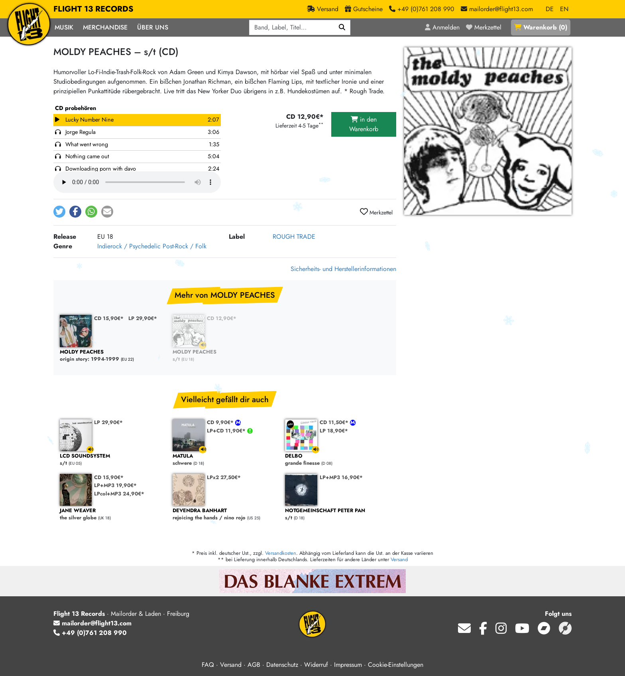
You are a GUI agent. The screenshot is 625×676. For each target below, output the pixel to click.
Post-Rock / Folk (184, 246)
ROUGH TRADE (294, 236)
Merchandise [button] (105, 27)
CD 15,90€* (109, 318)
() (540, 27)
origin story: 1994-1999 (112, 356)
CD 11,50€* (335, 422)
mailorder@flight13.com (92, 623)
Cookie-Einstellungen (395, 664)
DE (550, 9)
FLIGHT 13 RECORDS (93, 9)
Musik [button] (64, 27)
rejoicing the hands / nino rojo (225, 514)
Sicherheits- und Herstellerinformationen (343, 268)
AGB (254, 664)
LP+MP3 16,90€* (341, 477)
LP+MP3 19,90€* (115, 485)
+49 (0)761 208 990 (90, 632)
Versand (399, 559)
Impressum (348, 664)
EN (564, 9)
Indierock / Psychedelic (129, 246)
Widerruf (316, 664)
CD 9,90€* (221, 422)
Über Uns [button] (152, 27)
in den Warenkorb (363, 124)
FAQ (208, 664)
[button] (59, 212)
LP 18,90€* (334, 430)
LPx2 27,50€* (224, 477)
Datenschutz (282, 664)
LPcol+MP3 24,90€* (119, 493)
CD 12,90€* (221, 318)
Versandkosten (280, 553)
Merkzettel (376, 212)
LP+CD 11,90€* (227, 430)
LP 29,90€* (142, 318)
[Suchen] (342, 27)
